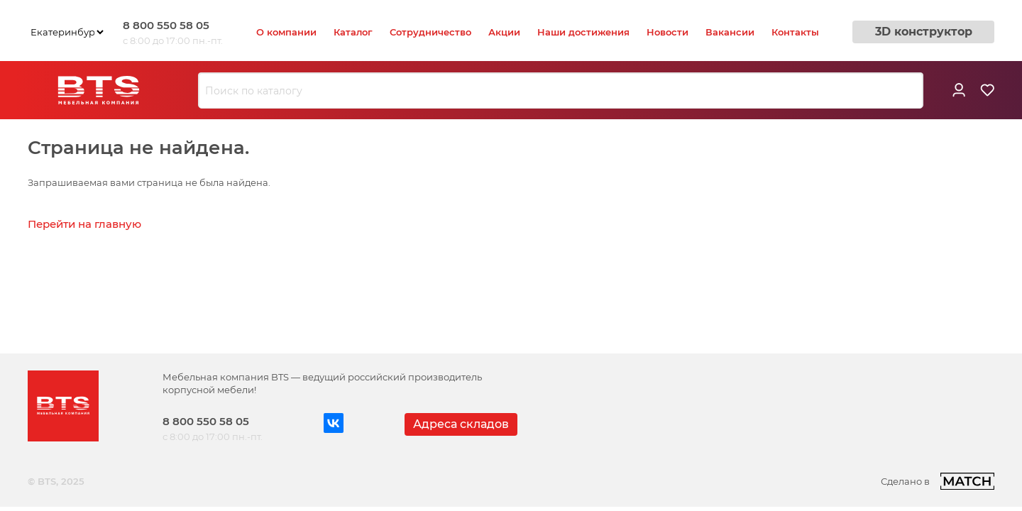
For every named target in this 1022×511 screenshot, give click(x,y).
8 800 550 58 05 (166, 25)
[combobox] (561, 91)
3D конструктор (923, 31)
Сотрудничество (430, 32)
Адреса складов (461, 424)
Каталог (353, 32)
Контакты (795, 32)
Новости (667, 32)
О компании (286, 32)
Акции (504, 32)
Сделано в (937, 481)
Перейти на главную (84, 224)
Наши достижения (583, 32)
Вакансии (729, 32)
